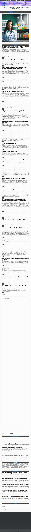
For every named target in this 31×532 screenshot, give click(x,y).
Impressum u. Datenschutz (22, 0)
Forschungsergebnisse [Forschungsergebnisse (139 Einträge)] (22, 464)
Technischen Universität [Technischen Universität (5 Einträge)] (7, 467)
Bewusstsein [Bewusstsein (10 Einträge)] (8, 463)
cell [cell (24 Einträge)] (21, 463)
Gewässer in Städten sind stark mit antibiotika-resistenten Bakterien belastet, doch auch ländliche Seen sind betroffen (15, 79)
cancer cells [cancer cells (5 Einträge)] (18, 463)
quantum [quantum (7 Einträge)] (26, 466)
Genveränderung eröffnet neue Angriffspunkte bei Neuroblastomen (15, 227)
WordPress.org (4, 509)
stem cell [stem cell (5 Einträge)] (3, 467)
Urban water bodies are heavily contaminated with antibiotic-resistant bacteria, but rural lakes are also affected (14, 68)
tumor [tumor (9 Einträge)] (18, 467)
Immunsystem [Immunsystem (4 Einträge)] (9, 465)
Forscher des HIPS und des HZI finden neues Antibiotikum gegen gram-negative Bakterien (14, 479)
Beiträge (15, 11)
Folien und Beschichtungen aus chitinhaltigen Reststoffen (11, 443)
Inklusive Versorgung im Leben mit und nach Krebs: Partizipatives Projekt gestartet (15, 122)
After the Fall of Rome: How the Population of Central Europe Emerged (15, 285)
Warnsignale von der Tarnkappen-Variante (9, 451)
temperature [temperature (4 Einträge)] (12, 467)
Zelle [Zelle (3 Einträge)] (24, 467)
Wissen (13, 0)
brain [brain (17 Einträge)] (13, 463)
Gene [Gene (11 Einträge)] (2, 465)
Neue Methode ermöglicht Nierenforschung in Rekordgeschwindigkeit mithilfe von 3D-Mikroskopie (15, 276)
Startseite (11, 11)
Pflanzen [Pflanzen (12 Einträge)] (17, 466)
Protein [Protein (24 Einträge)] (23, 466)
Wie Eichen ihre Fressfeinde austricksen (9, 151)
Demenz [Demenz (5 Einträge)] (24, 463)
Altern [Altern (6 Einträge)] (2, 463)
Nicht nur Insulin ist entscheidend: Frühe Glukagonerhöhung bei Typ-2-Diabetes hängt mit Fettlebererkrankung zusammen (15, 47)
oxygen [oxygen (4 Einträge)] (14, 466)
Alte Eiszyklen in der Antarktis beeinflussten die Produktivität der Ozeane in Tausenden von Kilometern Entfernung (14, 220)
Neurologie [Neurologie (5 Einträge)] (8, 466)
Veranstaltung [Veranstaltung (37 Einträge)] (21, 467)
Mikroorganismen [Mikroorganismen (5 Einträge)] (4, 466)
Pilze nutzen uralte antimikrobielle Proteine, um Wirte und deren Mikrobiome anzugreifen (14, 268)
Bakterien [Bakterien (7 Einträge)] (5, 463)
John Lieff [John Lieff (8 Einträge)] (12, 465)
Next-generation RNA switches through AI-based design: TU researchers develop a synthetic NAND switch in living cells (15, 456)
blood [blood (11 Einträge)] (11, 463)
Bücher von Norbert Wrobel (5, 298)
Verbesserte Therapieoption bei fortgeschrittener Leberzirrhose (14, 59)
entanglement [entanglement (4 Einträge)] (4, 464)
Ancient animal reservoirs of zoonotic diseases (11, 239)
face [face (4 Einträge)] (17, 464)
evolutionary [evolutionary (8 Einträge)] (14, 464)
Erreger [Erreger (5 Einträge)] (8, 464)
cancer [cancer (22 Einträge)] (15, 463)
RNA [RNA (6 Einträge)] (27, 466)
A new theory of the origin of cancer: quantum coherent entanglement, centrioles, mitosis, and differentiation (15, 497)
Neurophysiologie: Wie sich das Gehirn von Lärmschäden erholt (14, 212)
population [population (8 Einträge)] (20, 466)
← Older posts (3, 294)
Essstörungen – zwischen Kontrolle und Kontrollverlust (12, 167)
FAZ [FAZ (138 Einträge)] (18, 464)
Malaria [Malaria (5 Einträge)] (21, 465)
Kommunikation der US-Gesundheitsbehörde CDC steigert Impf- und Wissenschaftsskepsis (15, 159)
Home (6, 0)
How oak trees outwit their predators (9, 143)
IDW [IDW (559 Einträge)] (6, 465)
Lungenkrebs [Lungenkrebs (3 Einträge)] (17, 465)
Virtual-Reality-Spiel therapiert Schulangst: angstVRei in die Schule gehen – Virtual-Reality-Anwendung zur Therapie (15, 132)
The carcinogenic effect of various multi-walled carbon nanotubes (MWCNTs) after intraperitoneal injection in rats (15, 485)
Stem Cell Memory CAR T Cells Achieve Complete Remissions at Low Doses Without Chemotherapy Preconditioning (15, 188)
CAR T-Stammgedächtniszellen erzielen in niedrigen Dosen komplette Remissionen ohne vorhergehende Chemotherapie (14, 200)
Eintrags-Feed (3, 506)
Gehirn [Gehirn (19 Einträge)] (26, 464)
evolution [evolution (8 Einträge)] (11, 464)
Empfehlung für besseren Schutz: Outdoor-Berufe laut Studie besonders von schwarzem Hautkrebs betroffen (14, 111)
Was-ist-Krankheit (19, 11)
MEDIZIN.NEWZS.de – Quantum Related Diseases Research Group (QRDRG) (15, 8)
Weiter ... (3, 65)
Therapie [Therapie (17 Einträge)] (15, 467)
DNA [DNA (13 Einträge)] (2, 464)
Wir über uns (16, 0)
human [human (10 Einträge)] (4, 465)
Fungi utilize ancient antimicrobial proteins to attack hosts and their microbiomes (15, 259)
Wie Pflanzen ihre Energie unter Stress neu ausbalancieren (13, 91)
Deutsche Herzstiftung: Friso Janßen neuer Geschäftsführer (13, 102)
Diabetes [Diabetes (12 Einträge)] (27, 463)
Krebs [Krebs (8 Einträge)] (15, 465)
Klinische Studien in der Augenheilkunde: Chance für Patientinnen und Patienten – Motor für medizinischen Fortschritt (15, 438)
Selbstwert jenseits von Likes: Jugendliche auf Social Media (13, 178)
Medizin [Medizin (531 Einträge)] (23, 465)
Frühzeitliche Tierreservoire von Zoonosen (10, 246)
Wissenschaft (9, 0)
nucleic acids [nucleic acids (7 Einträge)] (11, 466)
